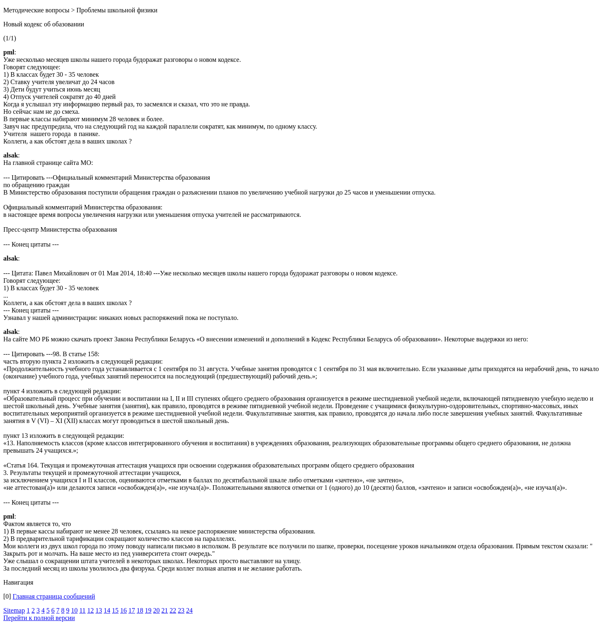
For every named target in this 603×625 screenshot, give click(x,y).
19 (148, 610)
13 (99, 610)
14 (107, 610)
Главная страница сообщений (54, 596)
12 (90, 610)
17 (132, 610)
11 (82, 610)
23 (181, 610)
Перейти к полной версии (39, 617)
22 (173, 610)
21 (164, 610)
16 (123, 610)
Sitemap (14, 610)
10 (74, 610)
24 (189, 610)
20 (156, 610)
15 (115, 610)
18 (140, 610)
